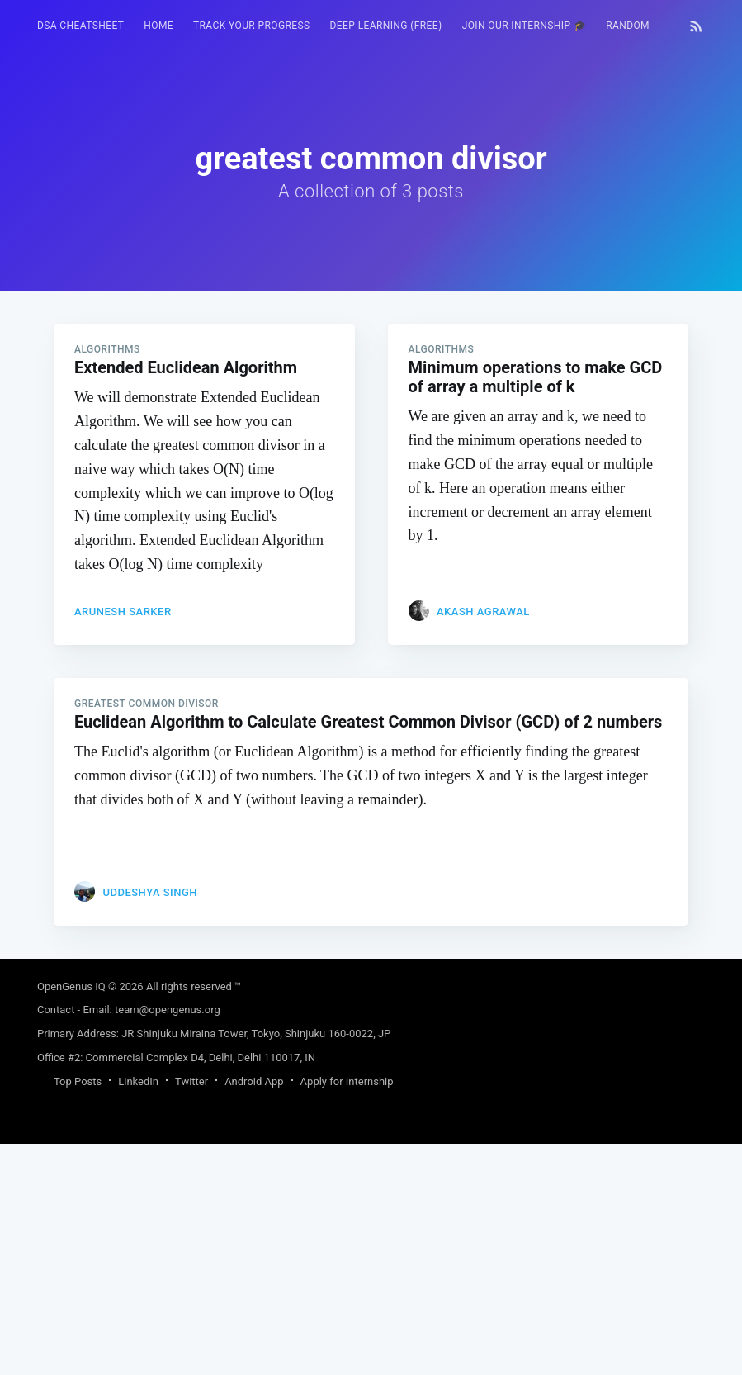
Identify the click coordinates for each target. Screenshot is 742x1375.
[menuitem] (80, 26)
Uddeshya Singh (149, 1123)
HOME (158, 25)
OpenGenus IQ (71, 1217)
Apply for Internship (347, 1312)
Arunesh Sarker (123, 843)
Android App (253, 1312)
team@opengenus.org (167, 1241)
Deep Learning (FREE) (386, 25)
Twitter (191, 1312)
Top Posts (78, 1312)
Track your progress (251, 25)
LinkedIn (138, 1312)
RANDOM (628, 25)
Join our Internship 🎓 (524, 25)
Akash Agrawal (483, 843)
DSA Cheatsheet (80, 25)
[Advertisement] (371, 406)
